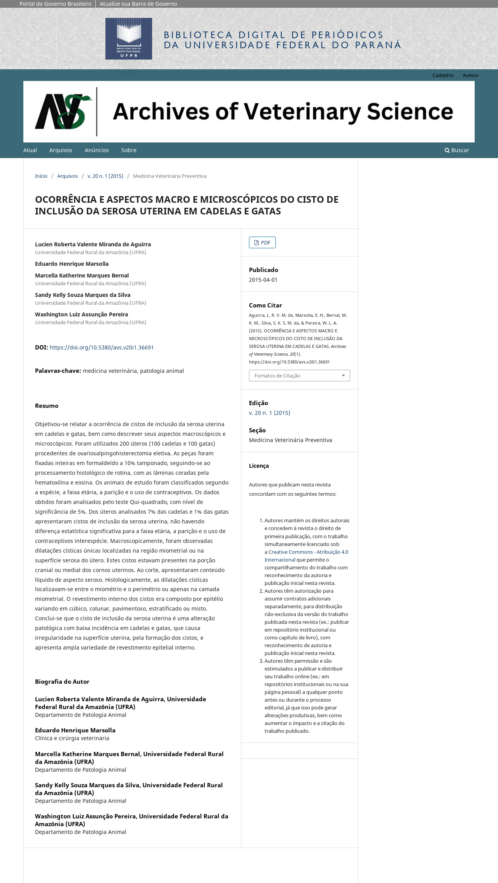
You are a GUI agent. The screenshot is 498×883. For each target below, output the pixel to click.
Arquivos (60, 150)
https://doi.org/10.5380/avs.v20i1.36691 (102, 347)
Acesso (471, 75)
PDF (265, 242)
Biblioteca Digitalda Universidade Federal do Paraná (283, 40)
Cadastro (443, 75)
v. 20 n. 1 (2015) (105, 175)
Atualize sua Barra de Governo (138, 3)
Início (41, 175)
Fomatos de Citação (277, 375)
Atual (30, 150)
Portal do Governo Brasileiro (55, 3)
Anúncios (97, 150)
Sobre (129, 150)
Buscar (457, 150)
